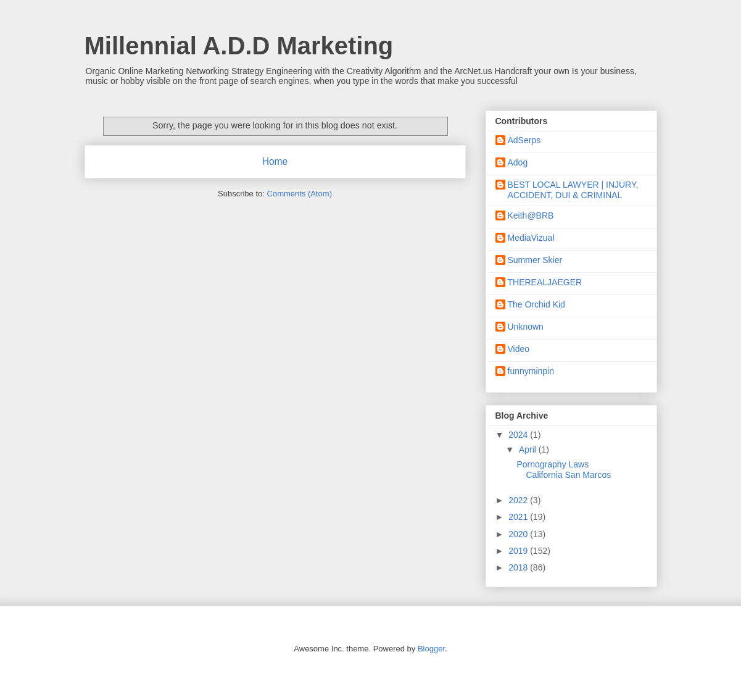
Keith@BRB (531, 215)
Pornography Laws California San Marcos (563, 469)
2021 (519, 517)
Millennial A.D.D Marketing (239, 45)
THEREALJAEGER (545, 282)
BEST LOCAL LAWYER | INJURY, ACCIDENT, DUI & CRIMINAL (573, 190)
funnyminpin (531, 371)
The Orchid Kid (536, 304)
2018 (519, 567)
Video (519, 349)
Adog (518, 162)
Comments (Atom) (299, 193)
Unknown (526, 327)
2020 (519, 534)
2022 (519, 500)
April (529, 449)
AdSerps (524, 140)
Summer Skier (535, 260)
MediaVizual (531, 238)
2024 (519, 435)
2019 (519, 551)
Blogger (431, 648)
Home (275, 161)
